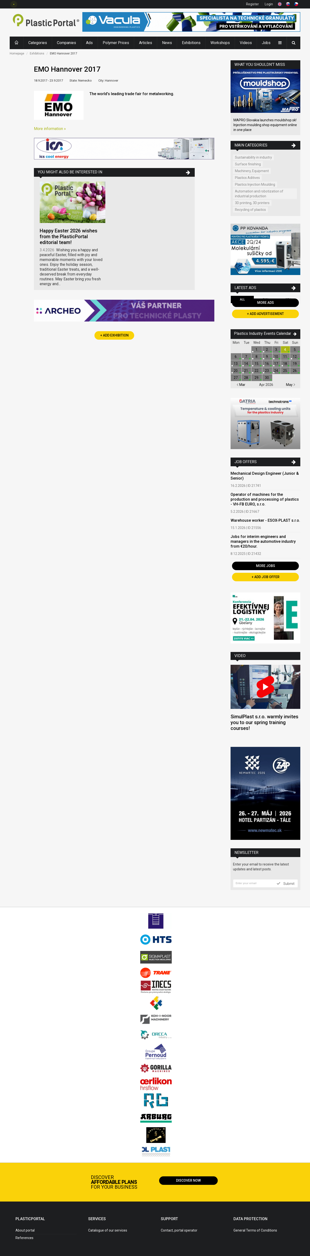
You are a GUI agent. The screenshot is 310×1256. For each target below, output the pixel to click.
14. (246, 364)
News (167, 42)
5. (295, 350)
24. (276, 371)
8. (257, 357)
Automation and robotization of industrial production (259, 193)
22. (257, 371)
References (24, 1238)
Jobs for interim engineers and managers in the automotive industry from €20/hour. (263, 541)
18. (285, 364)
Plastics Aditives (247, 178)
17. (276, 364)
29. (257, 378)
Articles (145, 42)
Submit (285, 883)
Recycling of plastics (250, 210)
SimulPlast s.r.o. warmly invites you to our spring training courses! (264, 722)
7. (246, 357)
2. (267, 350)
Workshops (220, 42)
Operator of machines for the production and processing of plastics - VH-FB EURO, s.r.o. (265, 499)
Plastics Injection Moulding (255, 184)
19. (295, 364)
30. (267, 378)
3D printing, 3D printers (252, 203)
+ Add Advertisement (265, 314)
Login (269, 4)
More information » (50, 128)
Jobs (266, 42)
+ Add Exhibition (114, 335)
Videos (246, 42)
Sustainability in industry (253, 157)
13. (236, 364)
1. (257, 350)
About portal (25, 1230)
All (242, 299)
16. (267, 364)
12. (295, 357)
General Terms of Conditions (255, 1230)
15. (257, 364)
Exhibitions (191, 42)
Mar (241, 385)
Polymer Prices (116, 42)
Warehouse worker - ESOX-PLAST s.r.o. (265, 520)
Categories (37, 42)
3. (276, 350)
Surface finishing (248, 164)
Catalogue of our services (107, 1230)
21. (246, 371)
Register (252, 4)
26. (295, 371)
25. (285, 371)
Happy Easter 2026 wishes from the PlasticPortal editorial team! (68, 236)
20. (236, 371)
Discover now (188, 1180)
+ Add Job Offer (265, 577)
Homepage (17, 53)
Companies (66, 42)
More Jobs (265, 566)
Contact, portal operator (179, 1230)
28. (246, 378)
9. (267, 357)
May (290, 385)
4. (285, 350)
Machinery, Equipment (252, 171)
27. (236, 378)
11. (285, 357)
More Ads (265, 303)
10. (276, 357)
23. (267, 371)
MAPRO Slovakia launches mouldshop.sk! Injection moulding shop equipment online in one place (265, 125)
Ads (89, 42)
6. (236, 357)
